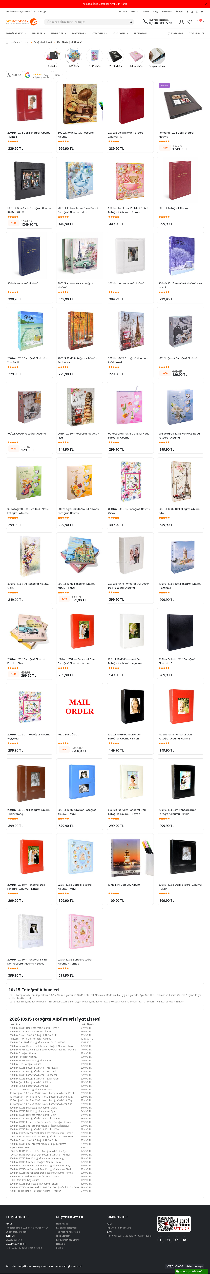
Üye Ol (134, 11)
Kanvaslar (78, 33)
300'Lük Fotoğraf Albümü (174, 208)
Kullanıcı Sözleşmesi (66, 1228)
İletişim (179, 11)
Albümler (37, 33)
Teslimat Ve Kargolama (68, 1232)
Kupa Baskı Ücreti (68, 735)
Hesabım (123, 11)
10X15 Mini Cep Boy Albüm (124, 885)
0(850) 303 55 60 (160, 23)
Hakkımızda (62, 1223)
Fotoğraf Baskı (15, 33)
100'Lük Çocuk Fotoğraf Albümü (178, 358)
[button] (199, 22)
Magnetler (57, 33)
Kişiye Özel (119, 33)
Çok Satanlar (175, 33)
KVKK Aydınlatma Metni (68, 1240)
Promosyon (141, 33)
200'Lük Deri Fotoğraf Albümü (126, 283)
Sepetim (145, 11)
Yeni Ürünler (196, 33)
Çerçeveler (98, 33)
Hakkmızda (167, 11)
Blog (155, 11)
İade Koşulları (63, 1236)
